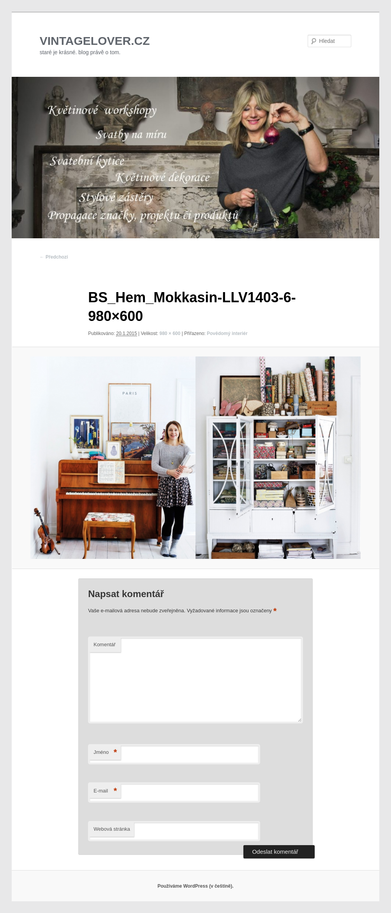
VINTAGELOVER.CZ (95, 40)
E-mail (105, 791)
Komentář (104, 644)
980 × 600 (169, 333)
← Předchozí (54, 257)
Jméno (105, 752)
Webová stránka (111, 829)
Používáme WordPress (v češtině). (195, 886)
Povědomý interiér (227, 333)
